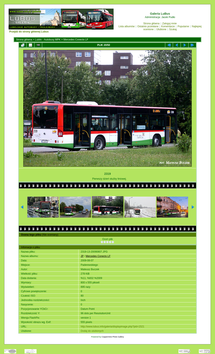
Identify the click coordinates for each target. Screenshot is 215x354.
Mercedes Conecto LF (75, 39)
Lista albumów (126, 26)
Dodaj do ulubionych (92, 330)
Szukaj (173, 29)
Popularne (183, 26)
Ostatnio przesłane (147, 26)
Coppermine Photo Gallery (113, 337)
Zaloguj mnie (169, 23)
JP (82, 256)
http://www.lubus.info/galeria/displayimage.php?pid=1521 (112, 326)
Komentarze (168, 26)
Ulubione (161, 29)
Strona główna (151, 23)
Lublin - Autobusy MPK (47, 39)
